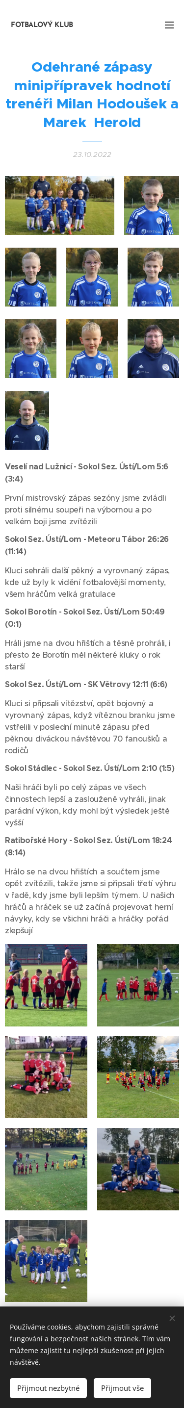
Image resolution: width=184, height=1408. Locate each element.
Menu (169, 25)
